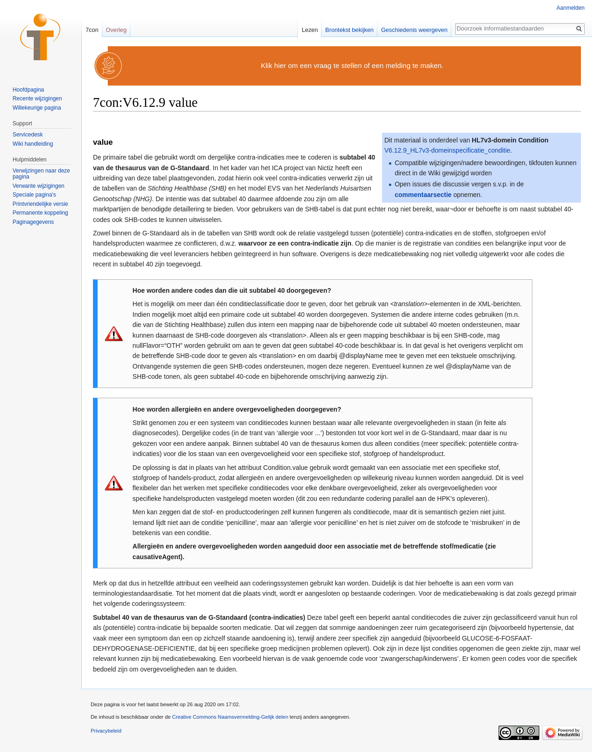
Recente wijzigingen (37, 98)
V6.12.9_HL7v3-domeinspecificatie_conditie (447, 150)
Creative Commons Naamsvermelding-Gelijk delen (230, 717)
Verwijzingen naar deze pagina (41, 173)
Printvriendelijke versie (40, 204)
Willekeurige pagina (36, 108)
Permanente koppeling (40, 213)
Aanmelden (570, 8)
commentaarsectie (423, 194)
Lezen (310, 29)
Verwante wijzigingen (38, 186)
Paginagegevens (33, 222)
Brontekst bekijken (349, 29)
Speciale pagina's (34, 194)
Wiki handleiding (32, 144)
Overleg (116, 29)
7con (92, 29)
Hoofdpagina (28, 89)
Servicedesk (27, 134)
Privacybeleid (106, 731)
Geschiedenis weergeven (414, 29)
